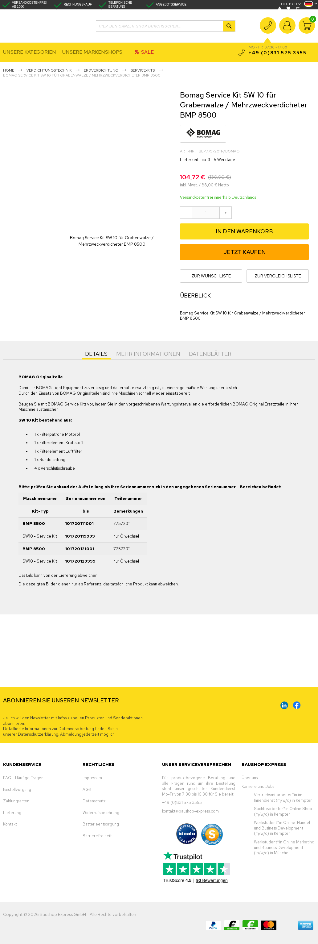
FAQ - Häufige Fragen (23, 777)
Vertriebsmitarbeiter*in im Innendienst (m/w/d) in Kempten (283, 797)
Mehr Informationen (148, 353)
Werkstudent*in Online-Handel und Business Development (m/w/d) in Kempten (282, 828)
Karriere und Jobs (258, 786)
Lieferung (12, 812)
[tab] (96, 353)
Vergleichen (298, 8)
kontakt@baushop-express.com (190, 811)
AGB (87, 789)
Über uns (250, 777)
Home (8, 70)
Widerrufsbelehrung (101, 812)
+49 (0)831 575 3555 (268, 29)
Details (96, 353)
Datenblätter (210, 353)
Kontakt (10, 824)
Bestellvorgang (17, 789)
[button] (310, 6)
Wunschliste (289, 8)
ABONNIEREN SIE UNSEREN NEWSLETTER (61, 700)
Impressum (92, 777)
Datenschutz (94, 801)
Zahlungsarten (16, 801)
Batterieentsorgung (101, 824)
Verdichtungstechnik (48, 70)
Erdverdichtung (101, 70)
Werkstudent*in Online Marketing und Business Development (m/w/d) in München (284, 847)
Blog (280, 8)
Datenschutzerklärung (38, 734)
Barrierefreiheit (97, 835)
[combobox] (165, 26)
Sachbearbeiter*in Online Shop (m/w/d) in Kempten (283, 811)
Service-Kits (143, 70)
